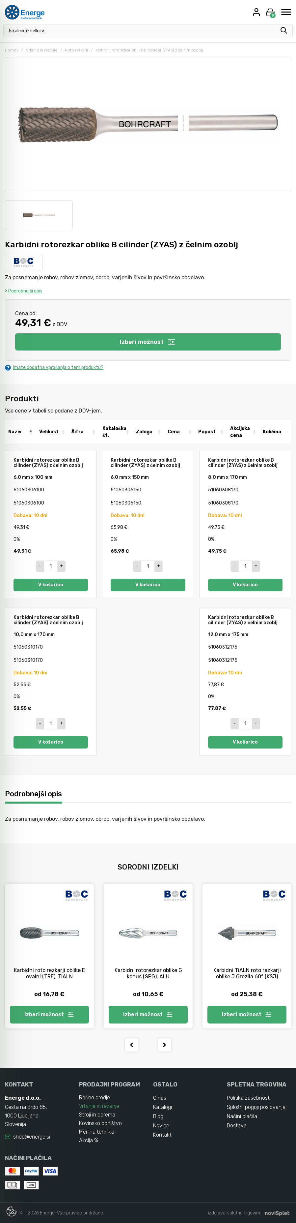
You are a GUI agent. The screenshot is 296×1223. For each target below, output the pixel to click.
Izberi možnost (148, 342)
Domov (11, 50)
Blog (158, 1116)
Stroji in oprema (97, 1115)
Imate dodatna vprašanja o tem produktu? (54, 367)
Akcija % (88, 1140)
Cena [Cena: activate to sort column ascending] (174, 432)
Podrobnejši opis (23, 291)
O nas (159, 1098)
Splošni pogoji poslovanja (256, 1107)
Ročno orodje (94, 1097)
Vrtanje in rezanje (41, 50)
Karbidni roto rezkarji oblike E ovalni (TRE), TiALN (49, 973)
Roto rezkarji (76, 50)
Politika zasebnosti (249, 1098)
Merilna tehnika (96, 1132)
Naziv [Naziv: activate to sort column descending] (14, 432)
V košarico (50, 585)
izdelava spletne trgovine (234, 1213)
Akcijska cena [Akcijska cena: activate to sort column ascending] (240, 432)
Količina (272, 432)
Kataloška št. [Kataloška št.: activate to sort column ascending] (114, 432)
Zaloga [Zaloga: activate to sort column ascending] (144, 432)
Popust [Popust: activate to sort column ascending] (207, 432)
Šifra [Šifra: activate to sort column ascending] (77, 432)
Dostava (237, 1125)
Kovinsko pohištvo (100, 1123)
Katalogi (162, 1107)
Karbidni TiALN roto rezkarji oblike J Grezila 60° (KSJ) (247, 973)
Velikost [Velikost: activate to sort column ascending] (49, 432)
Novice (161, 1125)
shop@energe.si (31, 1137)
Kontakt (162, 1135)
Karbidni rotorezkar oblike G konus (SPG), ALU (148, 973)
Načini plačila (242, 1116)
